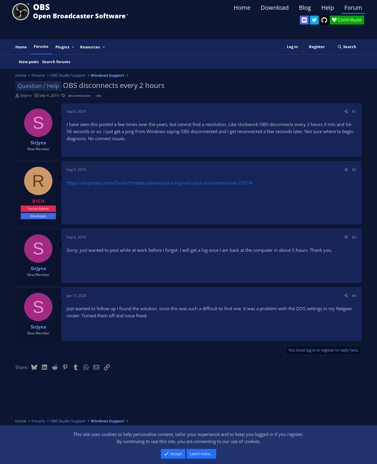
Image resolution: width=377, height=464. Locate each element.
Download (275, 8)
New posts (29, 61)
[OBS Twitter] (314, 20)
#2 (354, 169)
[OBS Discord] (304, 20)
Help (327, 8)
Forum (353, 8)
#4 (354, 295)
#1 (354, 111)
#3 (354, 237)
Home (242, 8)
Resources (90, 47)
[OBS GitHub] (324, 20)
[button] (73, 47)
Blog (305, 8)
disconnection (79, 95)
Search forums (56, 61)
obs (99, 95)
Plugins (62, 47)
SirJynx (26, 95)
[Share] (346, 111)
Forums (41, 46)
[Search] (347, 47)
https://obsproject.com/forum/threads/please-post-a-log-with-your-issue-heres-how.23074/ (160, 183)
